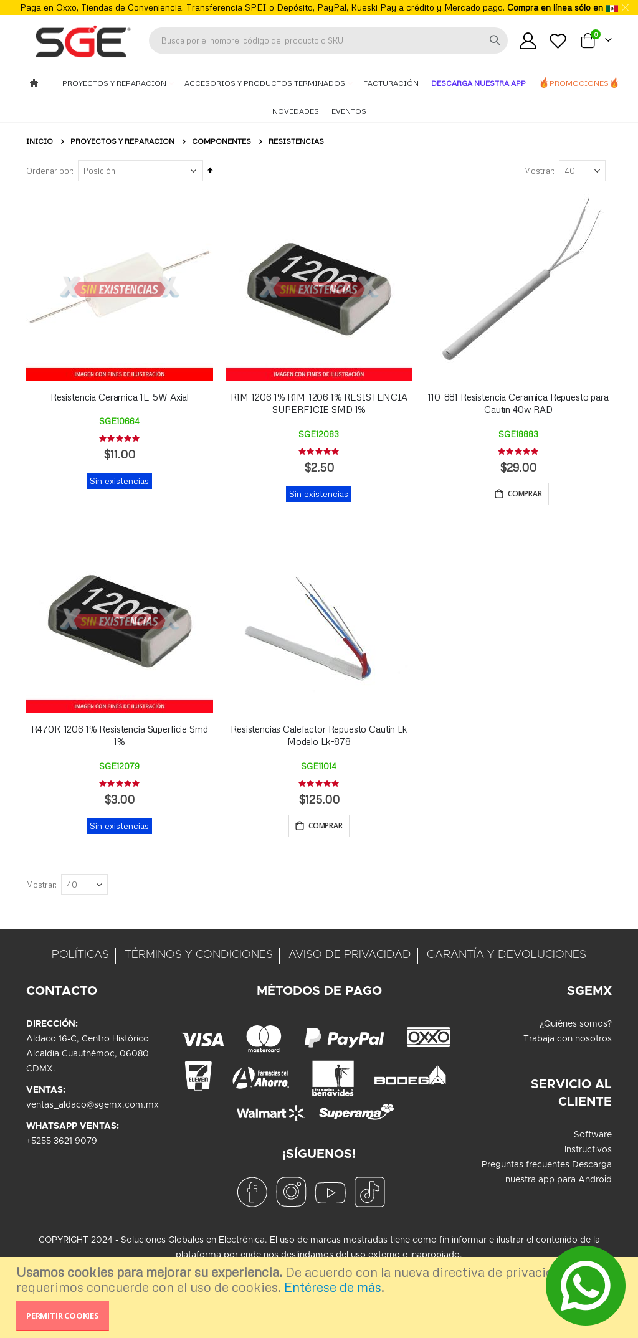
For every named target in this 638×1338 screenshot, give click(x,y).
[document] (320, 1297)
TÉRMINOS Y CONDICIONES (199, 956)
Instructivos (588, 1151)
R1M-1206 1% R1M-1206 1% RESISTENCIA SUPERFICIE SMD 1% (319, 403)
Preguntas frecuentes (525, 1166)
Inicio (39, 141)
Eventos (348, 111)
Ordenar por (49, 171)
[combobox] (328, 40)
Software (593, 1136)
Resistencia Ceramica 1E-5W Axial (119, 396)
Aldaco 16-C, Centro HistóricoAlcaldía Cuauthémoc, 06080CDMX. (87, 1056)
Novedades (295, 111)
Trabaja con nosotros (567, 1041)
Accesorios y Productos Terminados (265, 83)
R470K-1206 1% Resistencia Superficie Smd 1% (119, 736)
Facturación (391, 83)
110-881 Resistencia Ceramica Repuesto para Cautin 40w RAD (518, 403)
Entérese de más (332, 1287)
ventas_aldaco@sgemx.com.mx (92, 1107)
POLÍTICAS (80, 956)
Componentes (221, 141)
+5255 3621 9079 (61, 1143)
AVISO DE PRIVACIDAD (349, 956)
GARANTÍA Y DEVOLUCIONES (506, 956)
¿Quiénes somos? (576, 1026)
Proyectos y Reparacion (115, 83)
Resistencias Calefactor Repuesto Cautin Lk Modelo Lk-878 (319, 736)
